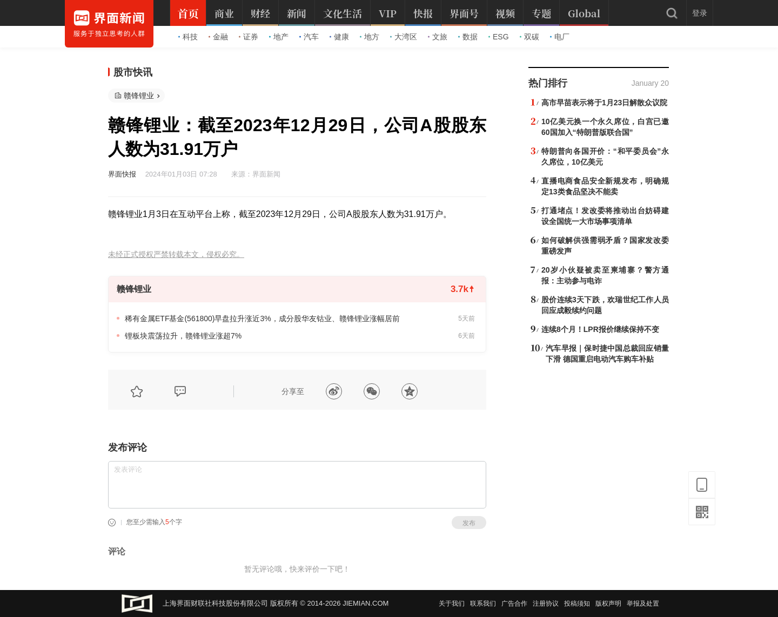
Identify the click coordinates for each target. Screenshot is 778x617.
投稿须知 (577, 603)
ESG (498, 36)
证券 (248, 36)
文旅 (437, 36)
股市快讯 (132, 72)
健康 (339, 36)
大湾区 (403, 36)
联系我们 (483, 603)
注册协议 (546, 603)
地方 (369, 36)
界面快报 (122, 174)
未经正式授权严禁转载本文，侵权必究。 (176, 254)
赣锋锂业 (139, 95)
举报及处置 (643, 603)
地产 (279, 36)
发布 (468, 523)
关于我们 (452, 603)
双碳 (529, 36)
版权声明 (608, 603)
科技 (188, 36)
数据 (468, 36)
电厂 (559, 36)
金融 (218, 36)
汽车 (309, 36)
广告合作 (514, 603)
